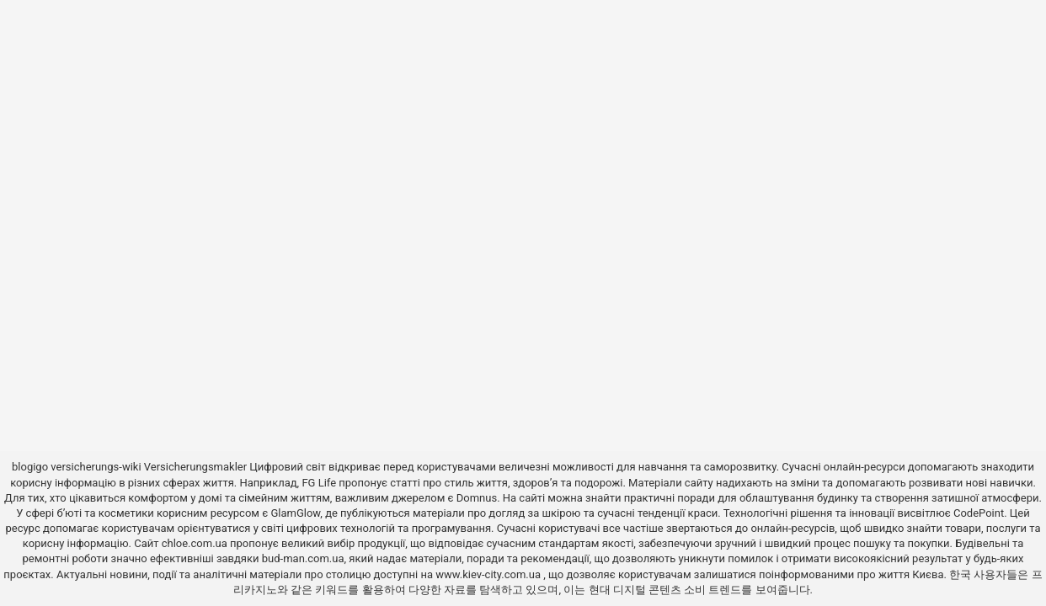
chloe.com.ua (194, 543)
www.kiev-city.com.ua (489, 574)
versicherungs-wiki (96, 466)
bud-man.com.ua (303, 558)
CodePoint (978, 513)
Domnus (476, 498)
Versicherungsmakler (195, 466)
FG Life (319, 482)
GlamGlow (295, 513)
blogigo (30, 466)
